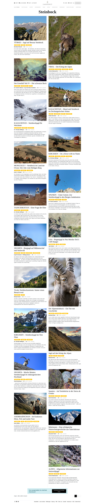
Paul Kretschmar (18, 381)
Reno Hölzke (17, 423)
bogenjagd (52, 244)
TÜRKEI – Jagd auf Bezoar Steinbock (28, 42)
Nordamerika (38, 7)
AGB (73, 501)
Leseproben (78, 7)
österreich (65, 69)
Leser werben (42, 501)
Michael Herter (17, 296)
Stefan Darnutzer (52, 115)
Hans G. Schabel (18, 172)
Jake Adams (51, 246)
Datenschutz (77, 501)
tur (22, 421)
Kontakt (64, 501)
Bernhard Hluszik (18, 46)
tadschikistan (24, 210)
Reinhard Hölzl (52, 315)
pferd (63, 156)
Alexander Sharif (52, 433)
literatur (58, 156)
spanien (23, 379)
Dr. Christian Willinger (19, 129)
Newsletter (36, 501)
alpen (55, 355)
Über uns (60, 501)
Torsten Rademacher (53, 71)
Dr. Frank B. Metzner (18, 87)
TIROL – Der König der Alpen (60, 67)
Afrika (48, 7)
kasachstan (17, 127)
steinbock (24, 127)
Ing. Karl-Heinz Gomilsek (30, 87)
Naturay (53, 501)
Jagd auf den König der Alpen (60, 353)
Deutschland (24, 7)
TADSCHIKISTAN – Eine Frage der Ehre (30, 208)
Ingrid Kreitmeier (18, 254)
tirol (51, 355)
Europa (31, 7)
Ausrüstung (54, 7)
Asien (44, 7)
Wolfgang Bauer (26, 254)
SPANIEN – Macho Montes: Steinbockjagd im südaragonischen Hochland (27, 374)
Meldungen (48, 501)
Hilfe (56, 501)
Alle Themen (16, 7)
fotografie (58, 313)
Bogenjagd (62, 7)
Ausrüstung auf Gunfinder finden (59, 491)
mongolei (23, 170)
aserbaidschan (29, 421)
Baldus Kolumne (70, 7)
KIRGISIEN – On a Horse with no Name (64, 154)
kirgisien (23, 339)
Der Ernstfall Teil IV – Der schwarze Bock (30, 83)
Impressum (69, 501)
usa (57, 244)
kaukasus (36, 421)
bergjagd (31, 127)
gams (71, 69)
